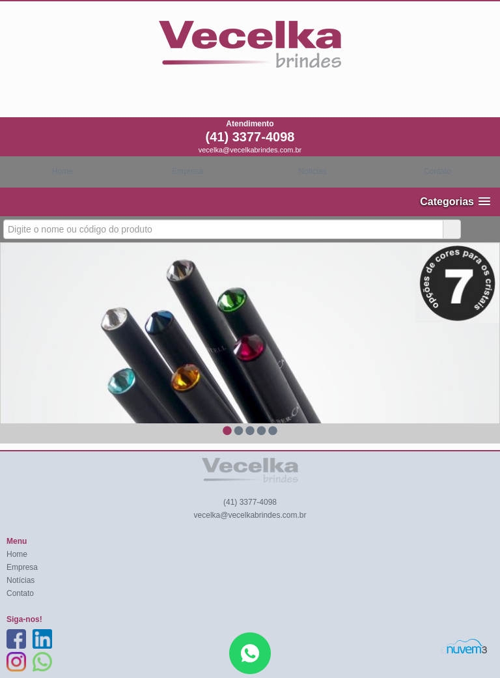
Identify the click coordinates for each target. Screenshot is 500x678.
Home (62, 171)
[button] (455, 201)
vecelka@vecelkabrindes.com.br (250, 150)
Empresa (187, 171)
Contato (437, 171)
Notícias (312, 171)
